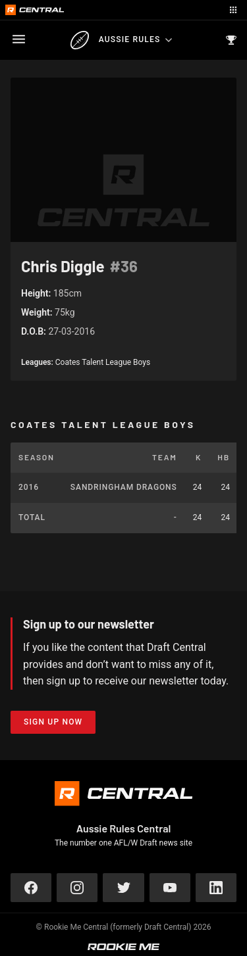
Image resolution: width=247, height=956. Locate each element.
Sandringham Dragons (123, 487)
